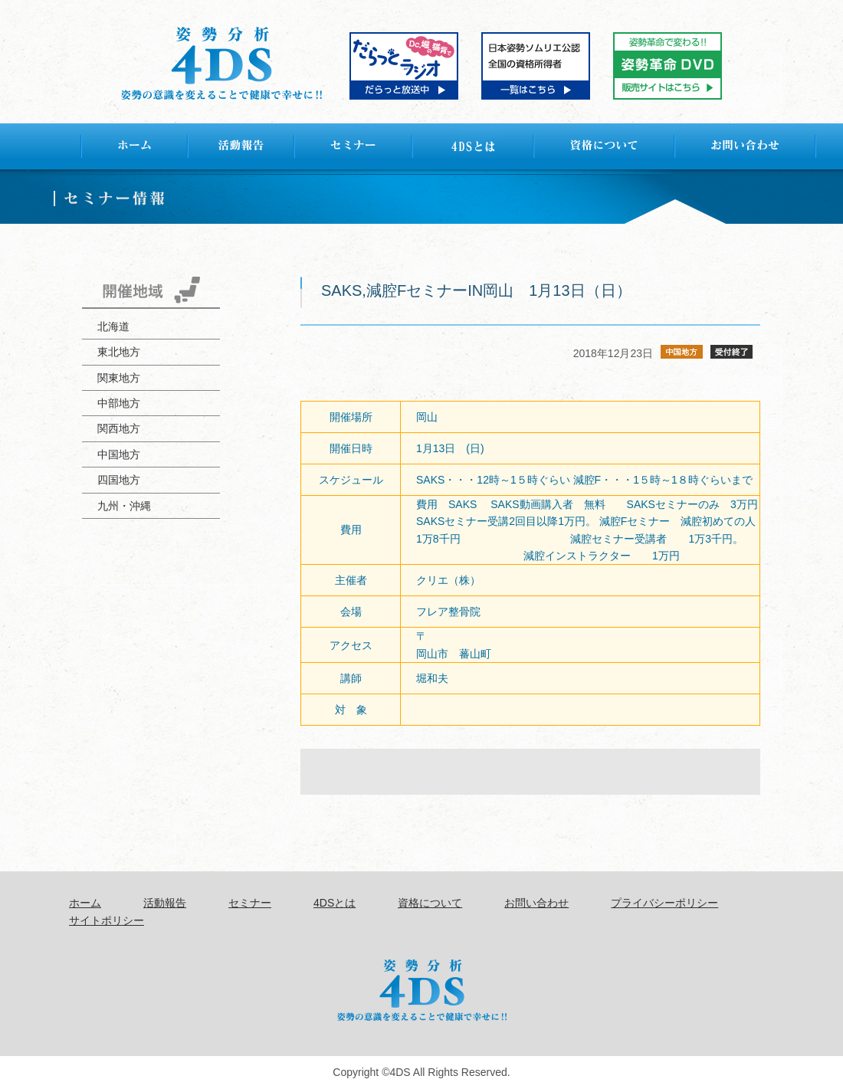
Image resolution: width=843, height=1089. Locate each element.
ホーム (85, 903)
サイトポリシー (106, 920)
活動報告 (164, 903)
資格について (430, 903)
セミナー (249, 903)
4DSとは (334, 903)
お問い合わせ (536, 903)
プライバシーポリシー (664, 903)
